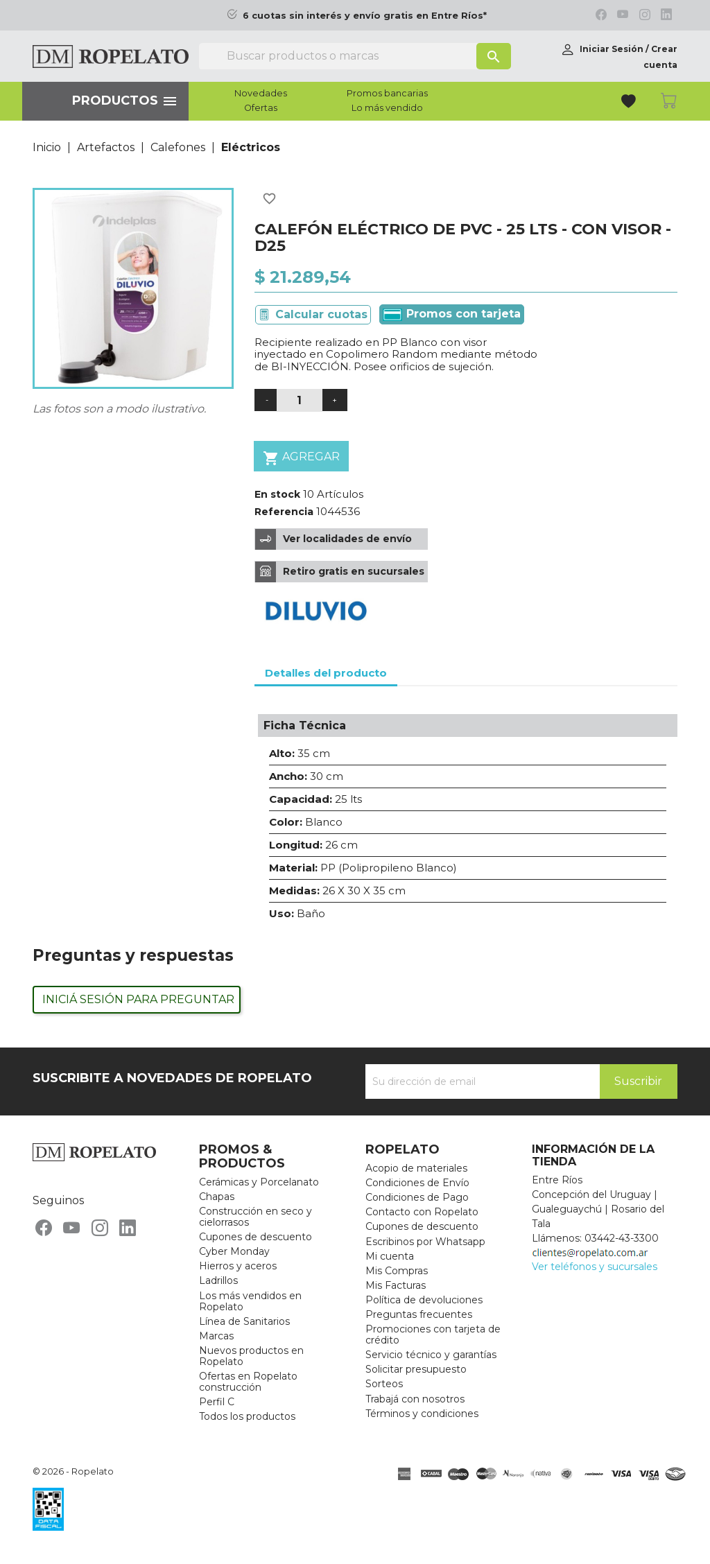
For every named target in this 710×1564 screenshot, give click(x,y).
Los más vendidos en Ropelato (250, 1301)
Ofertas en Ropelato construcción (248, 1381)
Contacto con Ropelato (421, 1212)
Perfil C (216, 1402)
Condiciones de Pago (417, 1197)
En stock (277, 494)
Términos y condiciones (421, 1413)
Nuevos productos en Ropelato (251, 1356)
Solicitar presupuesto (416, 1369)
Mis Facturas (395, 1285)
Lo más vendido (387, 108)
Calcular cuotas (321, 314)
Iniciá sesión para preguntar (138, 999)
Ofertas (260, 108)
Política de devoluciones (424, 1300)
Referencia (283, 511)
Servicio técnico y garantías (430, 1354)
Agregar (301, 458)
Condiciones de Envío (417, 1182)
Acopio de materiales (416, 1168)
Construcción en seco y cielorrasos (255, 1216)
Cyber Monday (234, 1251)
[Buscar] (355, 56)
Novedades (260, 93)
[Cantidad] (299, 400)
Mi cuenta (389, 1256)
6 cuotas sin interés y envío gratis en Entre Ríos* (365, 15)
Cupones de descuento (255, 1237)
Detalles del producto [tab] (326, 672)
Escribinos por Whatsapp (425, 1241)
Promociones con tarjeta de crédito (433, 1334)
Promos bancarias (387, 93)
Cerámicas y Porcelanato (259, 1182)
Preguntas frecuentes (418, 1314)
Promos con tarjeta (452, 314)
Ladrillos (218, 1280)
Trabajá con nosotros (415, 1399)
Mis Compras (396, 1271)
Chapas (216, 1196)
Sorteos (384, 1384)
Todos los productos (247, 1416)
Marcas (216, 1336)
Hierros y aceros (238, 1266)
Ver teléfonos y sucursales (594, 1266)
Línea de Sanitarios (244, 1321)
